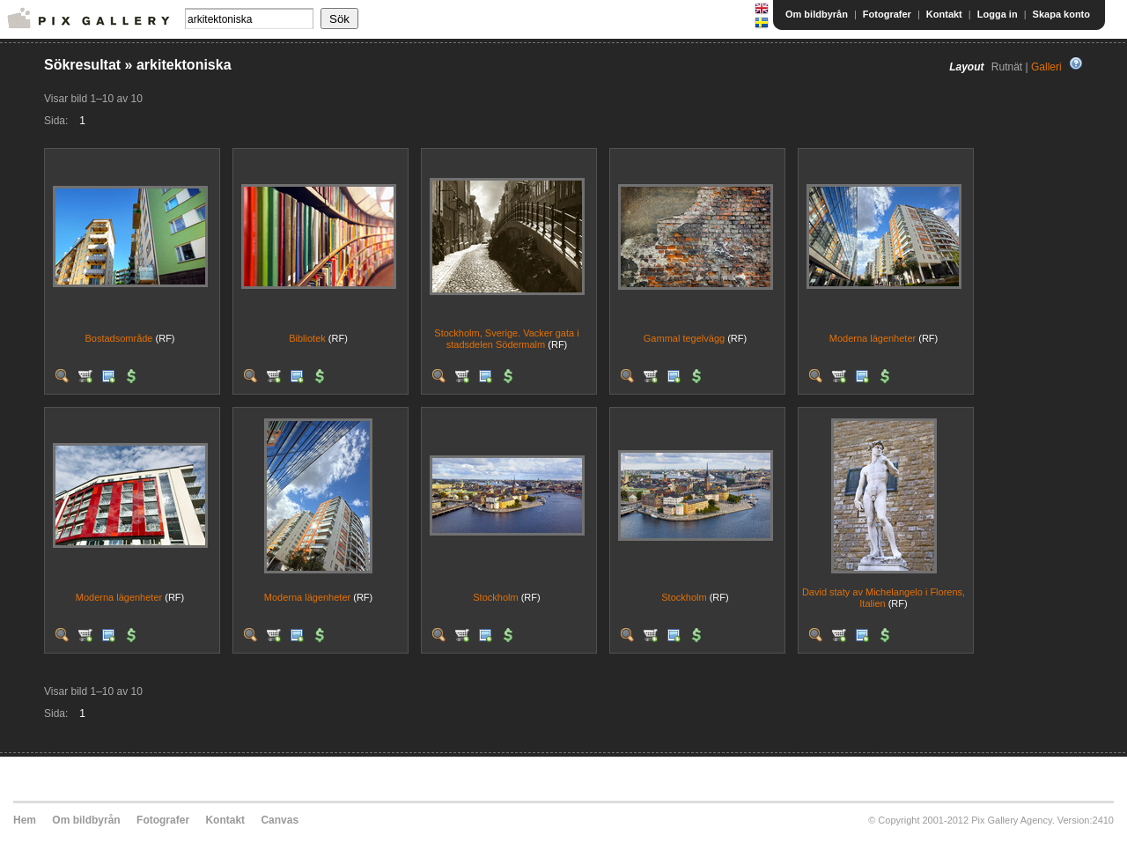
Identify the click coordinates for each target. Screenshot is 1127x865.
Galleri (1046, 67)
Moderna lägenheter (872, 338)
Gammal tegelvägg (684, 338)
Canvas (279, 820)
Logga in (997, 14)
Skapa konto (1061, 14)
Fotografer (887, 14)
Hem (24, 820)
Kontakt (944, 14)
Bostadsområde (118, 338)
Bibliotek (307, 338)
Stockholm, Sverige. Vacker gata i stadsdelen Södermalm (506, 339)
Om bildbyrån (816, 14)
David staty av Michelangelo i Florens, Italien (883, 598)
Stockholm (495, 597)
